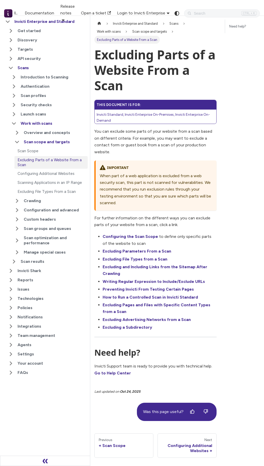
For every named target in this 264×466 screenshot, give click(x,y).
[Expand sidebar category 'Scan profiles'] (14, 96)
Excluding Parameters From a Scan (137, 251)
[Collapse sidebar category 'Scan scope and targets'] (17, 142)
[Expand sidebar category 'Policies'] (10, 308)
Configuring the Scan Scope (130, 236)
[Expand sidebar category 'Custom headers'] (17, 219)
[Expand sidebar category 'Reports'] (10, 280)
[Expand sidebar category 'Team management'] (10, 335)
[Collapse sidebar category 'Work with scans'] (14, 123)
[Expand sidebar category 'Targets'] (10, 49)
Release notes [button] (67, 9)
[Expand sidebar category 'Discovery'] (10, 40)
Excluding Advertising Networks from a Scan (147, 319)
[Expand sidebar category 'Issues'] (10, 289)
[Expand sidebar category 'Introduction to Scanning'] (14, 77)
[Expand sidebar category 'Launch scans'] (14, 114)
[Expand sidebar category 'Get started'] (10, 31)
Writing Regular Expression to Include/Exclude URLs (154, 281)
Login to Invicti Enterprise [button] (141, 13)
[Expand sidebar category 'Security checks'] (14, 105)
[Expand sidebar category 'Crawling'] (17, 201)
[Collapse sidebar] (45, 461)
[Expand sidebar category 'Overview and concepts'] (17, 133)
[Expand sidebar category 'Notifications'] (10, 317)
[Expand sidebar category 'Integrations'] (10, 326)
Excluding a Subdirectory (127, 327)
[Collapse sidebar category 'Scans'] (10, 68)
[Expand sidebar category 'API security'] (10, 59)
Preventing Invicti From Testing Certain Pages (148, 289)
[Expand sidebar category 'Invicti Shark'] (10, 271)
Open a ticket (96, 13)
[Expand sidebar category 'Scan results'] (14, 261)
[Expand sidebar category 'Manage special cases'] (17, 252)
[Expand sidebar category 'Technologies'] (10, 298)
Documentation (39, 13)
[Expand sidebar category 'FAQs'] (10, 373)
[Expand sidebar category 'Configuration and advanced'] (17, 210)
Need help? (237, 26)
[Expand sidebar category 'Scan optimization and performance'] (17, 240)
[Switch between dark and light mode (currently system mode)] (177, 13)
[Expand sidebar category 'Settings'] (10, 354)
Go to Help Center (112, 373)
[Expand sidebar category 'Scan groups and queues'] (17, 229)
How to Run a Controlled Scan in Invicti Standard (150, 297)
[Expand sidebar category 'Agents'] (10, 345)
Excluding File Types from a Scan (135, 259)
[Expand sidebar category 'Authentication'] (14, 86)
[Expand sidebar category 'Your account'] (10, 363)
